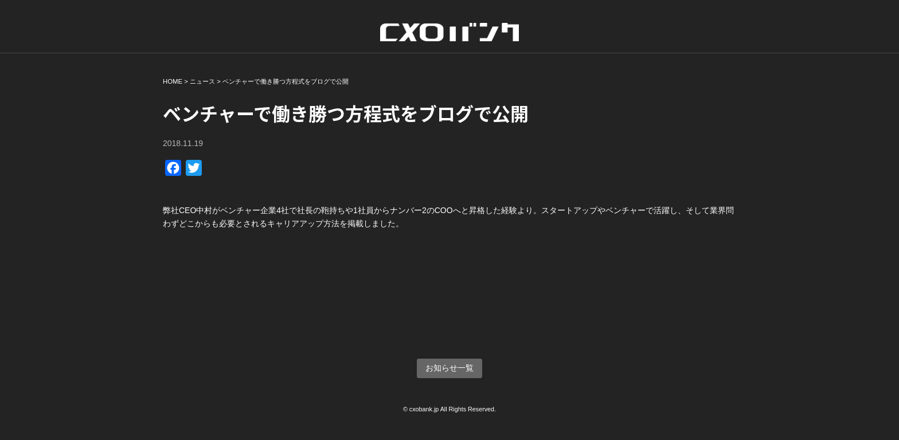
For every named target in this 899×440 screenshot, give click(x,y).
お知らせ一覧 (449, 367)
